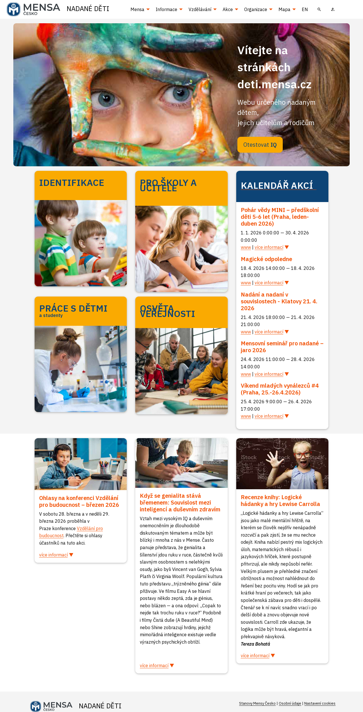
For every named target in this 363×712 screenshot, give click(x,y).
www (246, 247)
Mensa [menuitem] (137, 9)
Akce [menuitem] (228, 9)
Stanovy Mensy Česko (257, 703)
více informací (269, 247)
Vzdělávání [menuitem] (200, 9)
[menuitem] (319, 9)
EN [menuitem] (305, 9)
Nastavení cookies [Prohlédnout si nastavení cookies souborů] (319, 703)
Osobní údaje (290, 703)
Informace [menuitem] (166, 9)
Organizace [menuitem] (255, 9)
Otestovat (260, 144)
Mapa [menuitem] (284, 9)
